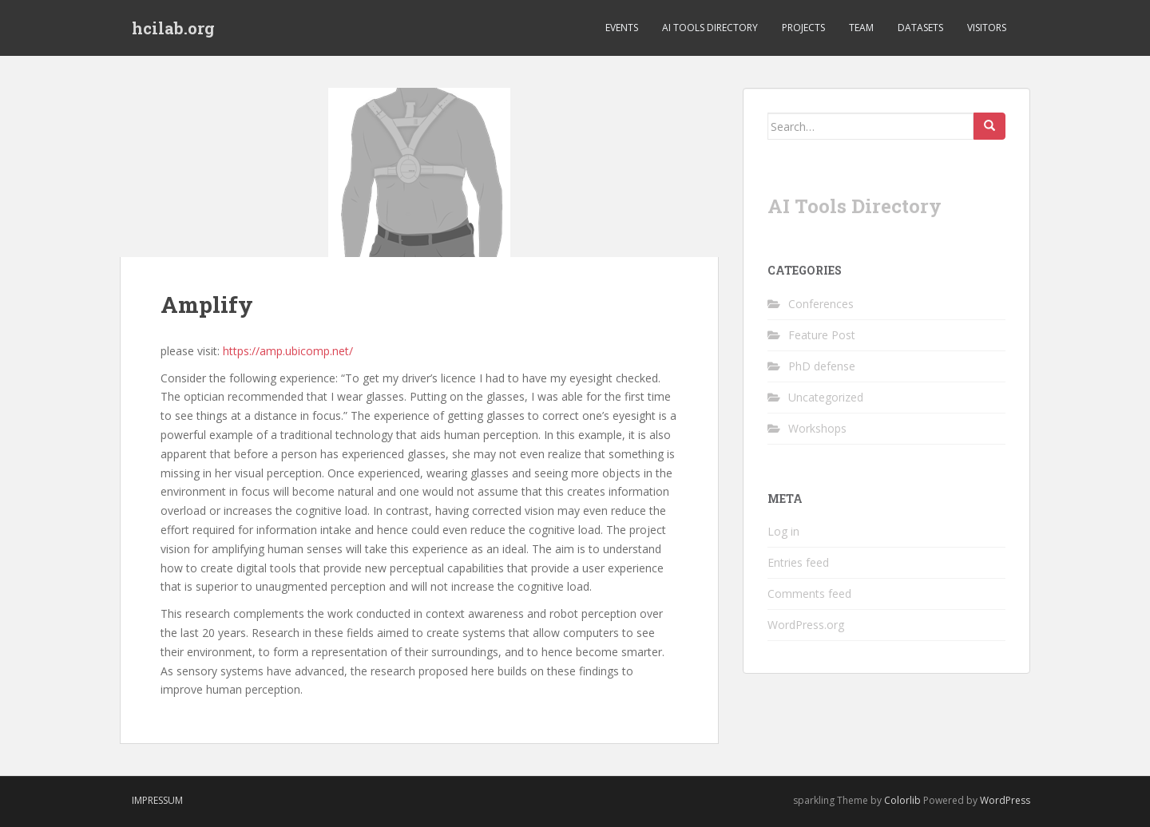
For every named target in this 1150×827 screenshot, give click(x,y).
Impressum (157, 800)
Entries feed (798, 562)
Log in (783, 531)
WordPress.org (805, 624)
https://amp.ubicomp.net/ (288, 350)
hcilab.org (173, 28)
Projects (803, 27)
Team (861, 27)
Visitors (986, 27)
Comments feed (809, 593)
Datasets (920, 27)
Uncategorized (825, 397)
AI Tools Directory (710, 27)
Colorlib (902, 800)
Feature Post (821, 334)
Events (621, 27)
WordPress (1005, 800)
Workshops (817, 428)
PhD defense (821, 366)
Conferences (821, 303)
